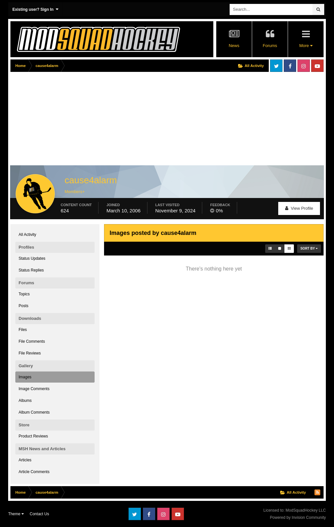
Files (23, 329)
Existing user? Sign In (35, 9)
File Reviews (30, 353)
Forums (270, 45)
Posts (23, 306)
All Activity (27, 234)
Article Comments (34, 471)
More (305, 45)
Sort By (309, 248)
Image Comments (34, 389)
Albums (25, 400)
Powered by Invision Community (298, 517)
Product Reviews (33, 436)
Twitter (276, 65)
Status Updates (32, 258)
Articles (25, 460)
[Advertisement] (86, 120)
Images (25, 377)
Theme (16, 514)
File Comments (32, 341)
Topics (24, 294)
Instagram (303, 65)
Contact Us (39, 514)
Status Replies (31, 270)
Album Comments (34, 412)
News (234, 45)
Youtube (317, 65)
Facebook (290, 65)
